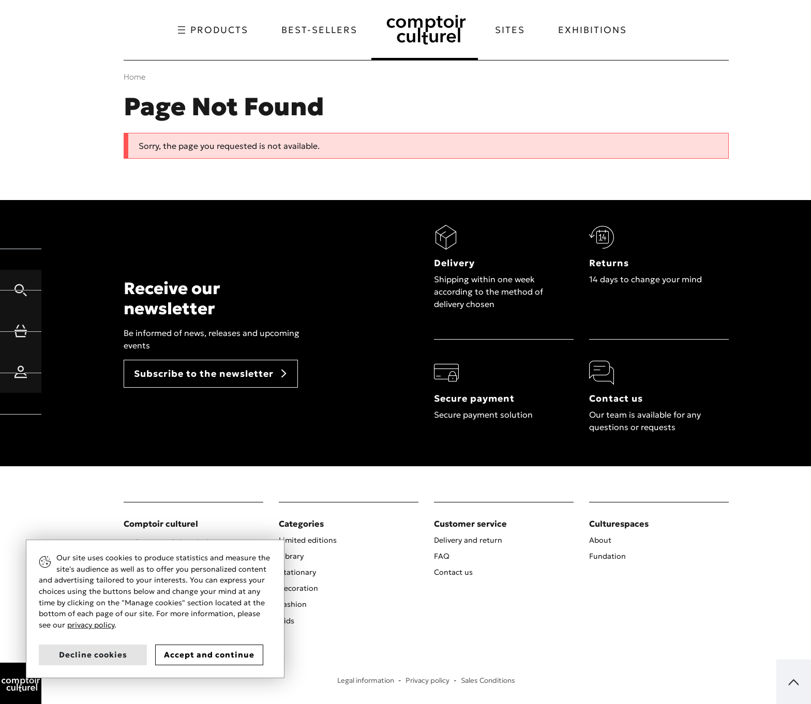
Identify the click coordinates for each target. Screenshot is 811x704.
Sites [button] (511, 30)
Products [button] (212, 30)
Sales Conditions (488, 680)
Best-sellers (318, 30)
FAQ (441, 556)
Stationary (297, 572)
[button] (20, 290)
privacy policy (90, 625)
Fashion (293, 604)
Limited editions (308, 540)
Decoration (298, 588)
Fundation (607, 556)
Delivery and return (468, 540)
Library (291, 556)
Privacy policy (427, 680)
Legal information (365, 680)
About (600, 540)
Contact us (453, 572)
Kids (286, 620)
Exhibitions (593, 30)
